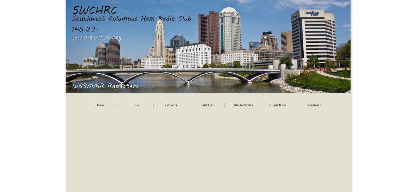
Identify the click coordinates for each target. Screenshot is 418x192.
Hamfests (314, 105)
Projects (171, 105)
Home (99, 105)
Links (135, 105)
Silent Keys (278, 105)
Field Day (206, 105)
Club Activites (242, 105)
